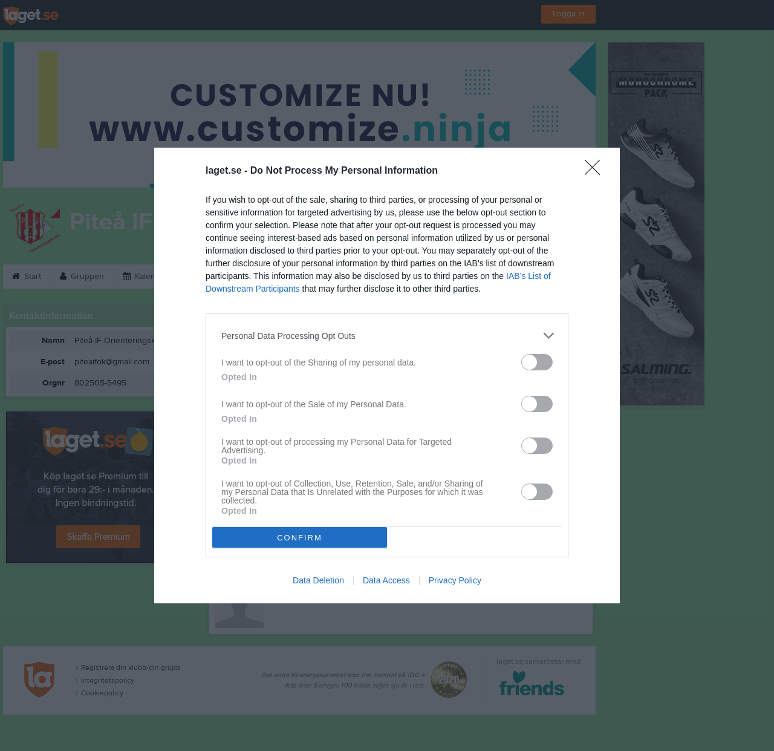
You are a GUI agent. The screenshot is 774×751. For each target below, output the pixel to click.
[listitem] (387, 335)
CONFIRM (299, 537)
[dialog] (387, 375)
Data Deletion (318, 580)
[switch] (537, 362)
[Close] (596, 171)
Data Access (386, 580)
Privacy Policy (455, 580)
